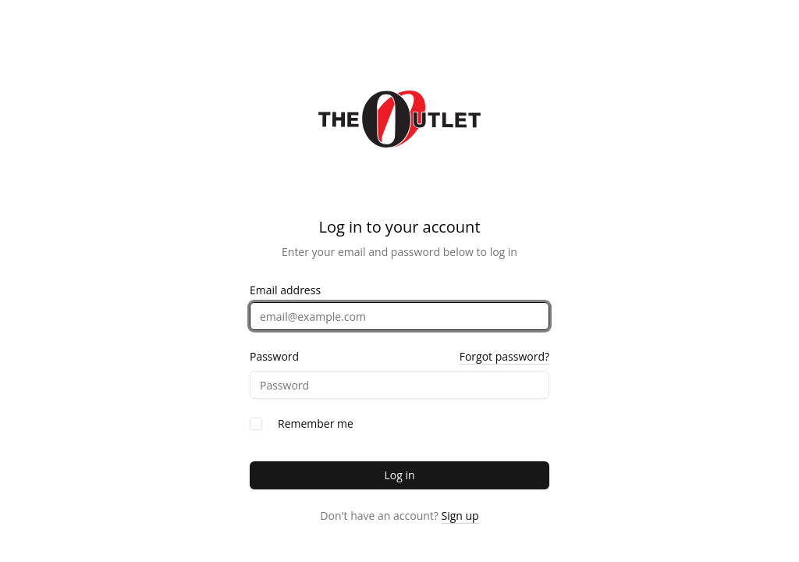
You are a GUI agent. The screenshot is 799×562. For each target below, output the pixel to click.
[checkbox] (256, 424)
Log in (399, 475)
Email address (285, 290)
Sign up (460, 515)
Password (274, 356)
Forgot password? (504, 356)
